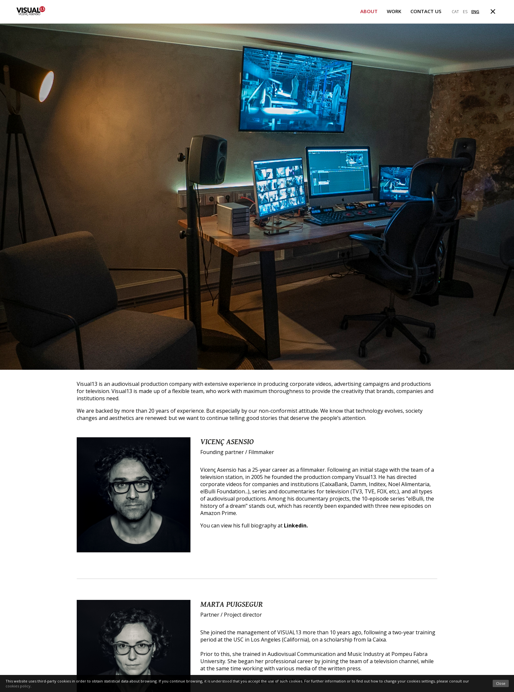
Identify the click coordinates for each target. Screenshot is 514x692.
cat (455, 11)
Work (394, 11)
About (369, 11)
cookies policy (18, 685)
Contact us (425, 11)
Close (500, 683)
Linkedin (295, 525)
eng (475, 11)
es (465, 11)
